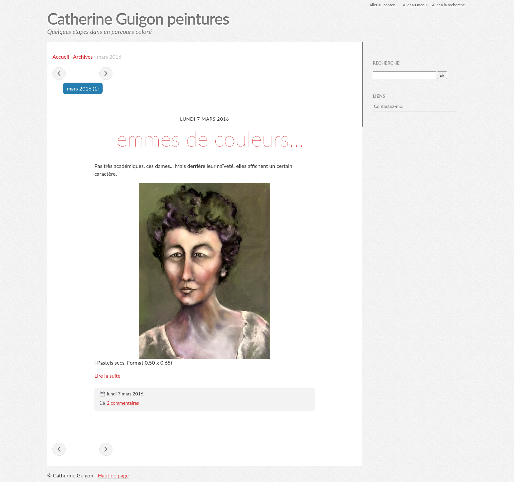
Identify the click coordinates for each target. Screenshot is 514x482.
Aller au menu (415, 4)
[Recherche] (404, 75)
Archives (83, 56)
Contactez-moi (389, 106)
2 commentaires (123, 403)
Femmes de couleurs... (205, 138)
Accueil (60, 56)
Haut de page (113, 475)
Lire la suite (107, 375)
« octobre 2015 (59, 73)
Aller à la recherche (448, 4)
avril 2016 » (105, 73)
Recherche (386, 63)
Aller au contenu (383, 4)
